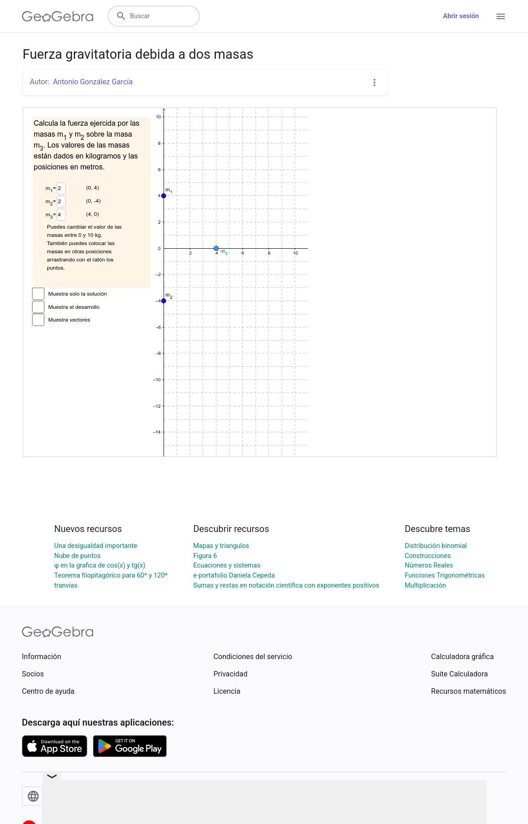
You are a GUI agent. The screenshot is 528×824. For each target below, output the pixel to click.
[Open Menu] (500, 16)
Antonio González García (93, 81)
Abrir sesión (461, 16)
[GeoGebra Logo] (57, 16)
